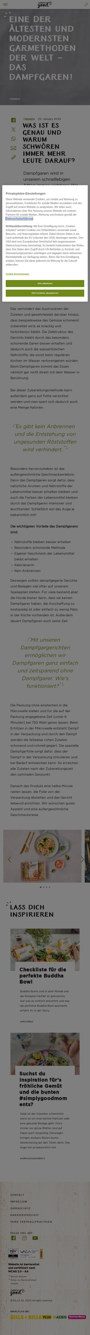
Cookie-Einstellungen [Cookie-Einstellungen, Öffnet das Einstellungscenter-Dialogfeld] (17, 274)
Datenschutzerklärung (19, 218)
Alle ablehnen (45, 283)
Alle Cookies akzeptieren (45, 293)
